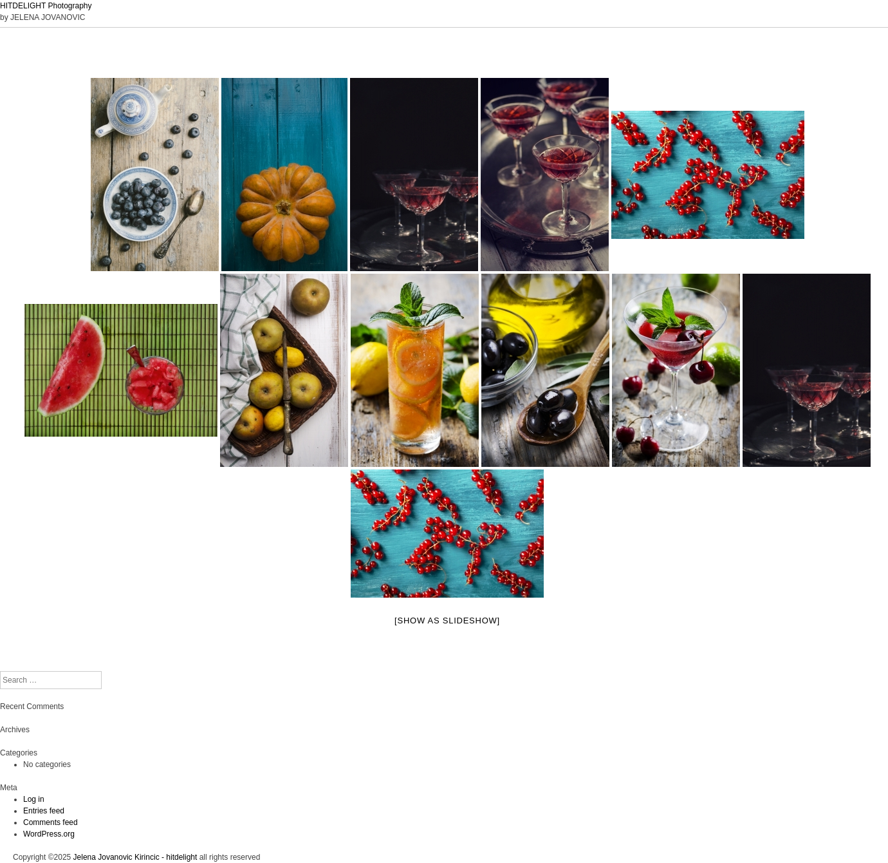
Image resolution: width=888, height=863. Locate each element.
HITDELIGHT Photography (46, 5)
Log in (33, 799)
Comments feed (50, 822)
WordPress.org (49, 834)
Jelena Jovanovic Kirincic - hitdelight (135, 857)
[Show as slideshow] (447, 620)
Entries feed (43, 810)
